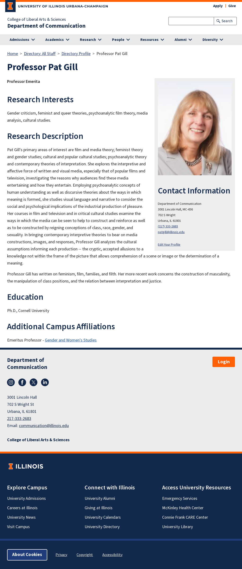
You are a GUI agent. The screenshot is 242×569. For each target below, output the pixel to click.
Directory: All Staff (40, 54)
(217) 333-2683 (168, 226)
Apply (218, 6)
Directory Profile (76, 54)
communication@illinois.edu (44, 426)
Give (232, 6)
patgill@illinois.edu (171, 232)
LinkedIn (45, 382)
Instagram (11, 382)
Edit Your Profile (169, 244)
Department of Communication (46, 26)
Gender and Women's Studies (71, 340)
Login (224, 362)
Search (227, 21)
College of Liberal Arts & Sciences (36, 19)
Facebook (22, 382)
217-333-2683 (19, 419)
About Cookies (27, 555)
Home (12, 54)
